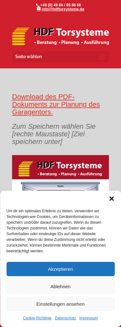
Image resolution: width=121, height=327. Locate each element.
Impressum (88, 318)
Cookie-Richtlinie (37, 318)
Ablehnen (60, 286)
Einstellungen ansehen (61, 304)
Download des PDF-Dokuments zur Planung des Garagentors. (56, 104)
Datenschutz (65, 318)
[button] (111, 198)
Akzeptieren (60, 269)
